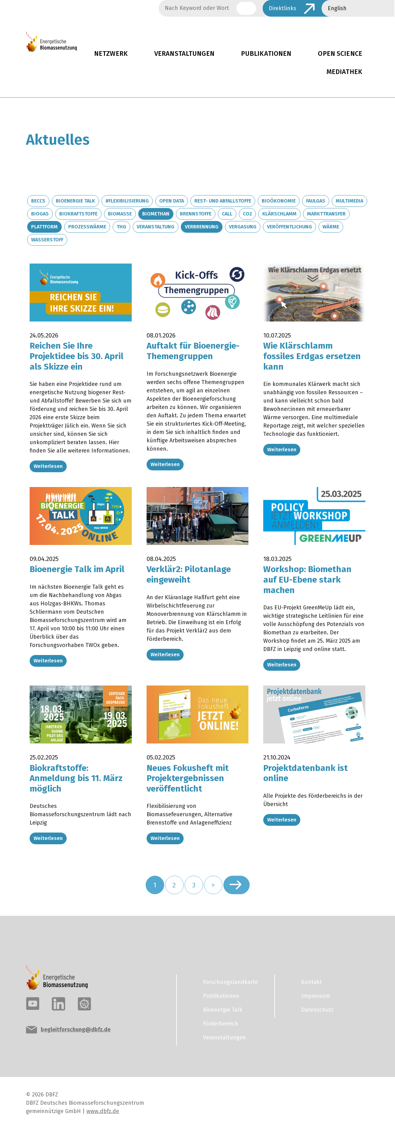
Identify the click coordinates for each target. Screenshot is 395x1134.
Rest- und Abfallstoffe (222, 201)
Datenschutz (317, 1009)
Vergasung (242, 227)
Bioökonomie (279, 201)
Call (227, 214)
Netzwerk (111, 54)
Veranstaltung (155, 227)
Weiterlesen (48, 466)
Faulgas (315, 201)
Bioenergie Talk (75, 201)
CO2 (247, 214)
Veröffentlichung (289, 227)
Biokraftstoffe (78, 214)
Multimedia (349, 201)
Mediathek (344, 72)
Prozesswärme (87, 227)
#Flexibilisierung (127, 201)
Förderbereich (220, 1023)
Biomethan (155, 214)
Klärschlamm (279, 214)
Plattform (44, 227)
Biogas (40, 214)
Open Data (171, 201)
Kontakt (311, 982)
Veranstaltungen (184, 54)
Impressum (315, 996)
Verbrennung (201, 227)
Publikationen (266, 54)
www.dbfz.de (102, 1111)
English (337, 8)
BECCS (38, 201)
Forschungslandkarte (230, 982)
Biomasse (120, 214)
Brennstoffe (195, 214)
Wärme (330, 227)
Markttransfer (326, 214)
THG (121, 227)
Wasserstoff (47, 240)
